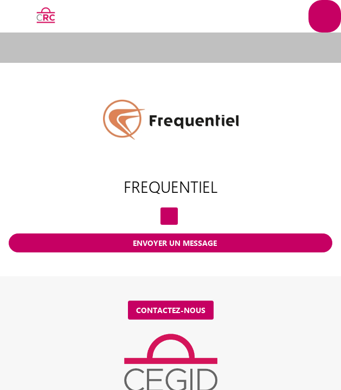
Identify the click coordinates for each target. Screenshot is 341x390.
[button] (16, 16)
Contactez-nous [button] (170, 310)
